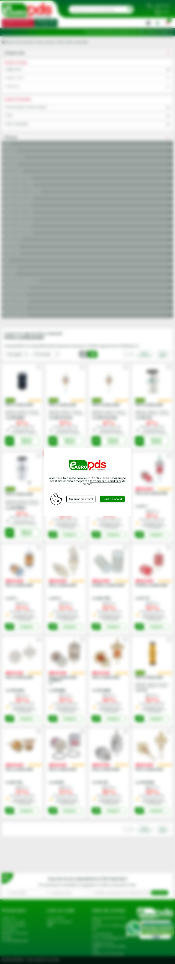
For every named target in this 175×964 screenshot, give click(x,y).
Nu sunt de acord (81, 499)
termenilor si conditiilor (105, 481)
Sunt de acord (112, 499)
